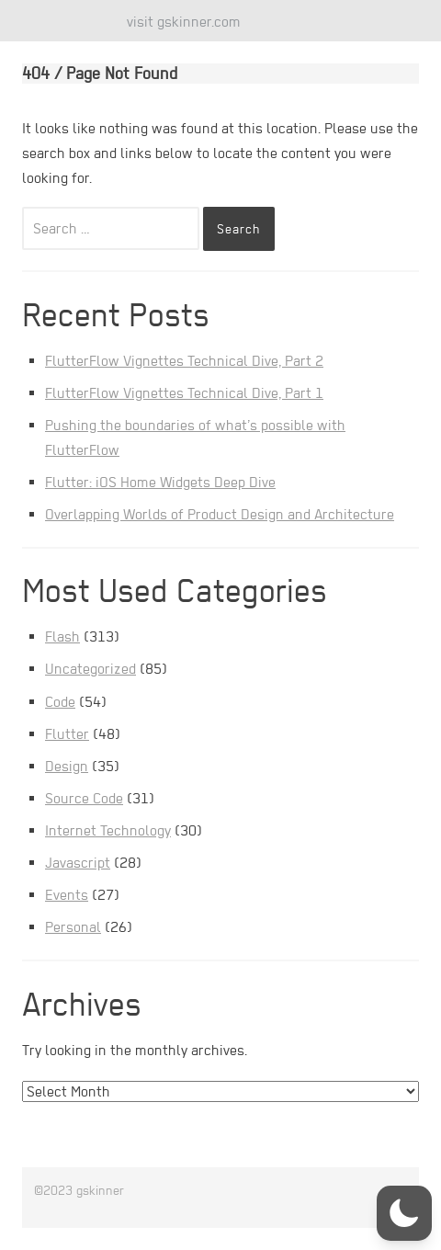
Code (60, 701)
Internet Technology (108, 830)
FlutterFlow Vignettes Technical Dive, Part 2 (184, 360)
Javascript (77, 862)
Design (66, 766)
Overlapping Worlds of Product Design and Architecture (219, 514)
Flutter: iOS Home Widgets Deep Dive (160, 482)
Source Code (84, 798)
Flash (62, 636)
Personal (73, 927)
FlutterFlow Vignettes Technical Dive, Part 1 (184, 393)
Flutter (67, 734)
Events (66, 894)
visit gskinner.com (184, 21)
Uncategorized (90, 668)
